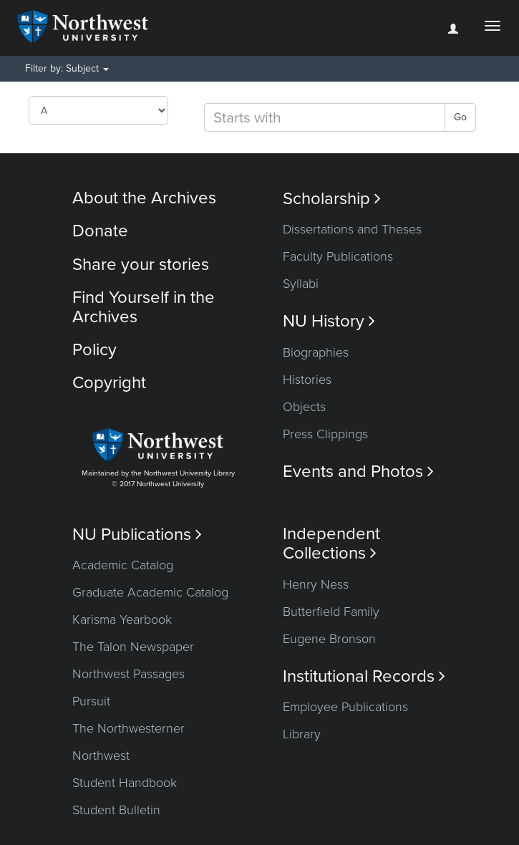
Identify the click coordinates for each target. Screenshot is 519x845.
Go (460, 117)
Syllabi (301, 283)
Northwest (101, 755)
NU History (329, 321)
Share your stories (140, 264)
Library (302, 734)
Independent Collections (331, 543)
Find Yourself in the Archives (143, 307)
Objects (304, 407)
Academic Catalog (122, 565)
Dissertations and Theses (352, 229)
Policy (94, 349)
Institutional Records (364, 676)
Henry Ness (316, 584)
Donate (100, 231)
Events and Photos (358, 471)
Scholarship (332, 198)
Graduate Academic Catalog (150, 592)
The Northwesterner (128, 728)
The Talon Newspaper (133, 647)
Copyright (109, 382)
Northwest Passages (128, 674)
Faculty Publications (338, 256)
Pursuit (91, 701)
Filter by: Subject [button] (67, 68)
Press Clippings (325, 434)
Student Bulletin (116, 810)
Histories (307, 379)
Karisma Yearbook (122, 619)
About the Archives (144, 198)
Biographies (316, 352)
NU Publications (137, 534)
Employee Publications (345, 707)
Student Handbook (124, 783)
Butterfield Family (331, 611)
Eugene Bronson (329, 639)
